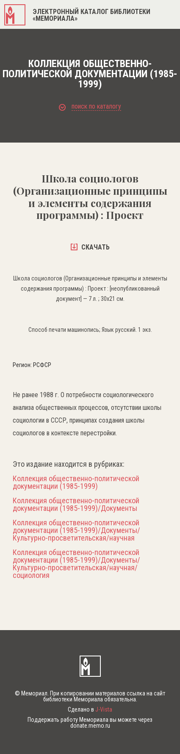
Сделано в (90, 709)
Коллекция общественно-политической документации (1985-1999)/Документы (76, 504)
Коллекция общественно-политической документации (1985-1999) (76, 482)
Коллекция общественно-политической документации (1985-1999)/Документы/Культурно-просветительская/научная (76, 530)
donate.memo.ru (90, 726)
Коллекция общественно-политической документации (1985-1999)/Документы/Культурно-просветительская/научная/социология (76, 564)
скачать (90, 247)
